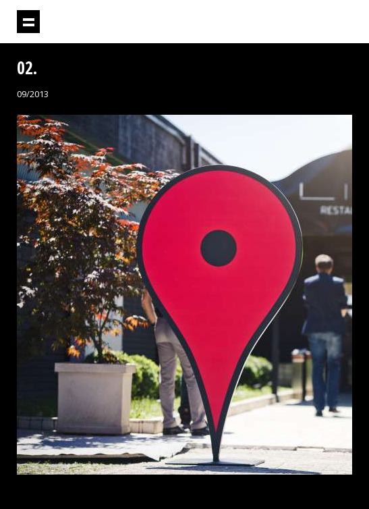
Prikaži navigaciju (28, 21)
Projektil (277, 22)
